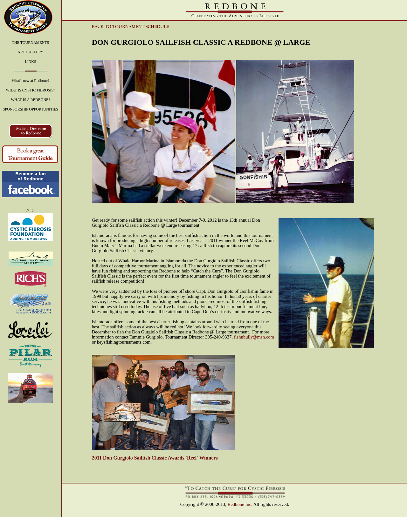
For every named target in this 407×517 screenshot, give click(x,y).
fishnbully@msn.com (254, 336)
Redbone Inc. (240, 504)
